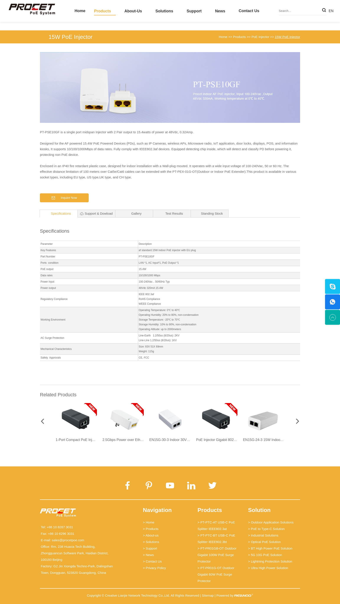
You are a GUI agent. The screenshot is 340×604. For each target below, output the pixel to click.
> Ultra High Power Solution (268, 568)
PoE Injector (260, 37)
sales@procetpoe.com (68, 540)
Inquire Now (64, 198)
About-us (133, 11)
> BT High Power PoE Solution (270, 548)
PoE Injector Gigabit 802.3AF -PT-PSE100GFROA (235, 440)
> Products (151, 529)
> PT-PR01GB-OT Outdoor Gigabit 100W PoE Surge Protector (217, 554)
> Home (148, 522)
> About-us (151, 535)
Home (80, 11)
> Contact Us (152, 561)
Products (102, 11)
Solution (259, 510)
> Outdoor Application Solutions (271, 522)
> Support (150, 548)
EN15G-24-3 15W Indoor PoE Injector (272, 440)
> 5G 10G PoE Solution (265, 555)
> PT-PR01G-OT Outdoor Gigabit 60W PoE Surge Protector (216, 574)
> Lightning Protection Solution (270, 561)
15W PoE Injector (70, 37)
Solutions (164, 11)
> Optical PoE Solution (264, 542)
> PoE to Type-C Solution (266, 529)
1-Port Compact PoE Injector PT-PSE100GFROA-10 (96, 440)
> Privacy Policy (154, 568)
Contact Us (249, 11)
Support (194, 11)
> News (148, 555)
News (220, 11)
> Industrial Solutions (263, 535)
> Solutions (151, 542)
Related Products (58, 394)
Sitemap (208, 595)
